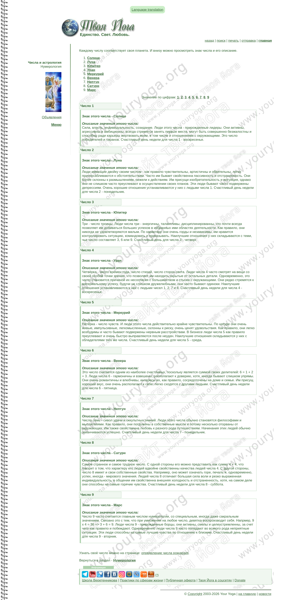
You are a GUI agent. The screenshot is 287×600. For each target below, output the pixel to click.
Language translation (147, 10)
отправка (249, 41)
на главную (247, 594)
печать (233, 41)
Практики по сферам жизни (141, 580)
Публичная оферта (181, 580)
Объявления (51, 117)
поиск (221, 41)
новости (265, 594)
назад (209, 41)
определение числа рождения (165, 553)
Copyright (195, 594)
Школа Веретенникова (99, 580)
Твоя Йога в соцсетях (215, 580)
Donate (240, 580)
